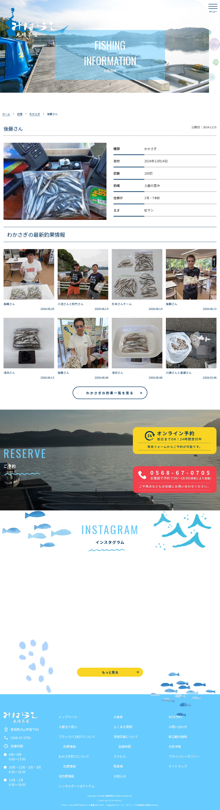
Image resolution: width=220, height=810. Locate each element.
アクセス (120, 756)
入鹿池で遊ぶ (68, 726)
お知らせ (120, 776)
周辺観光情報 (178, 736)
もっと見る (110, 672)
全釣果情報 (66, 776)
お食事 (118, 716)
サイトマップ (178, 766)
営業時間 (124, 746)
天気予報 (175, 746)
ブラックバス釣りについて (77, 736)
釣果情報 (69, 746)
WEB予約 (175, 716)
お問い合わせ (178, 726)
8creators (117, 800)
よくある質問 (123, 726)
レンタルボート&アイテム (76, 786)
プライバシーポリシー (184, 756)
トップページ (68, 716)
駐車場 (118, 766)
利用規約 (140, 805)
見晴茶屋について (126, 736)
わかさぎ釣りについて (74, 756)
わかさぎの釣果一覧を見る (110, 393)
